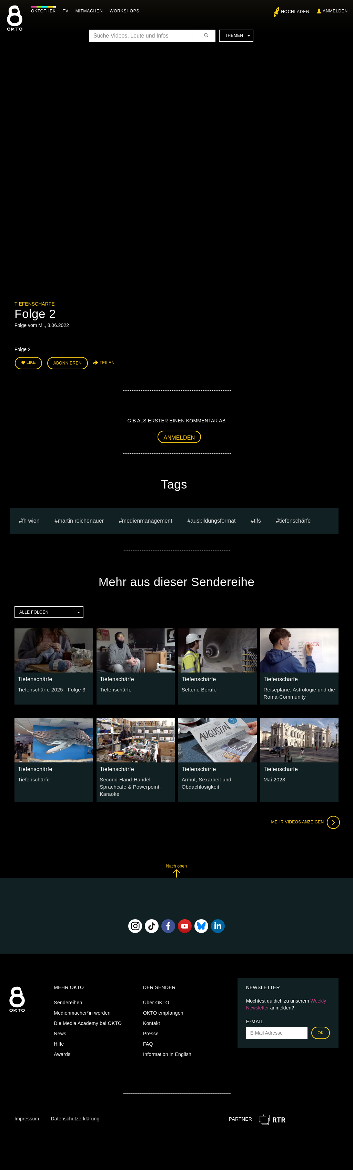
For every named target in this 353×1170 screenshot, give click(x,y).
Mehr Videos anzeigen (304, 819)
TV (67, 11)
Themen (237, 35)
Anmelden (179, 436)
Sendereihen (68, 999)
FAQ (148, 1041)
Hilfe (59, 1041)
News (60, 1030)
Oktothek (45, 11)
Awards (62, 1051)
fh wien (31, 520)
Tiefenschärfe (34, 304)
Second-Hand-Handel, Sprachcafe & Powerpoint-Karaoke (129, 784)
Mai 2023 (274, 778)
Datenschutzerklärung (75, 1115)
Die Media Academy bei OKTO (88, 1020)
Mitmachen (90, 11)
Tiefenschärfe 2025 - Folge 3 (50, 688)
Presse (151, 1030)
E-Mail (255, 1018)
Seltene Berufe (198, 688)
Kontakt (151, 1020)
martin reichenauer (81, 520)
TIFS (257, 520)
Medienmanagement (147, 520)
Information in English (167, 1051)
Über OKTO (156, 999)
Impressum (26, 1115)
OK (320, 1029)
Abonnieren (67, 362)
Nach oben (176, 868)
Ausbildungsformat (213, 520)
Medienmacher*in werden (82, 1010)
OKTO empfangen (163, 1010)
